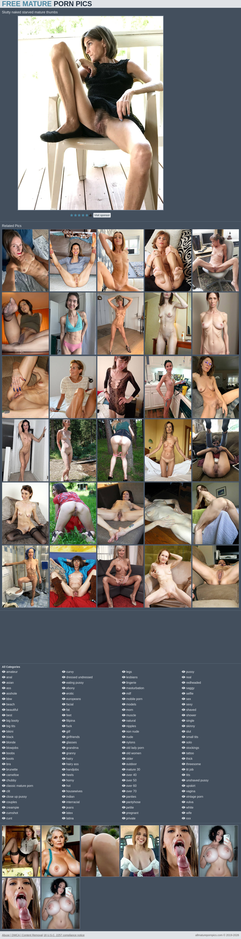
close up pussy (14, 796)
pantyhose (131, 802)
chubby (9, 780)
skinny (188, 726)
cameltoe (10, 775)
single (188, 720)
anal (7, 677)
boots (8, 758)
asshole (9, 693)
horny (68, 780)
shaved (189, 709)
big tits (8, 726)
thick (187, 758)
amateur (10, 671)
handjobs (70, 769)
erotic (68, 693)
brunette (10, 769)
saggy (188, 688)
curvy (68, 671)
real (186, 677)
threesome (191, 764)
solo (187, 742)
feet (66, 715)
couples (9, 802)
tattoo (188, 753)
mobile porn (132, 699)
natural (129, 720)
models (129, 704)
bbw (7, 699)
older (127, 758)
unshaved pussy (195, 780)
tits (186, 775)
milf (126, 693)
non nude (130, 731)
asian (8, 682)
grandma (70, 747)
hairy (67, 758)
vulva (187, 802)
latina (68, 818)
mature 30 (131, 769)
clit (6, 791)
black (8, 737)
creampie (10, 807)
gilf (66, 731)
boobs (8, 753)
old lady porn (133, 747)
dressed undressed (77, 677)
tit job (188, 769)
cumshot (10, 813)
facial (68, 704)
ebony (68, 688)
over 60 (129, 785)
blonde (9, 742)
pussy (188, 671)
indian (68, 796)
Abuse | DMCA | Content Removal (22, 935)
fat (66, 709)
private (129, 818)
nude (127, 737)
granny (69, 753)
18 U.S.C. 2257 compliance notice (64, 935)
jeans (68, 807)
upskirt (188, 785)
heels (68, 775)
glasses (69, 742)
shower (189, 715)
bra (6, 764)
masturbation (133, 688)
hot (66, 785)
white (187, 807)
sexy (187, 704)
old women (131, 753)
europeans (71, 699)
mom (127, 709)
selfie (187, 693)
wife (187, 813)
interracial (71, 802)
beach (8, 704)
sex (186, 699)
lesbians (130, 677)
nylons (128, 742)
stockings (190, 747)
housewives (72, 791)
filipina (68, 720)
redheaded (191, 682)
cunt (7, 818)
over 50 (129, 780)
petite (128, 807)
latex (67, 813)
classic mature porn (17, 785)
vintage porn (192, 796)
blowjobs (10, 747)
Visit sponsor (102, 215)
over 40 (129, 775)
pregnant (130, 813)
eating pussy (73, 682)
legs (127, 671)
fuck (67, 726)
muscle (129, 715)
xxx (186, 818)
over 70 (129, 791)
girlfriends (71, 737)
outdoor (129, 764)
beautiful (10, 709)
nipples (129, 726)
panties (129, 796)
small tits (190, 737)
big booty (10, 720)
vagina (188, 791)
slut (186, 731)
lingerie (129, 682)
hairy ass (70, 764)
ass (6, 688)
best (7, 715)
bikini (7, 731)
